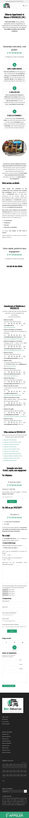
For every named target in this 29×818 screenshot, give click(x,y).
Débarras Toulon (5, 745)
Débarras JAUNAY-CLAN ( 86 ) (11, 458)
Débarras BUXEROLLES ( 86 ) (11, 444)
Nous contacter (5, 721)
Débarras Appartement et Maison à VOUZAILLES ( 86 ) (14, 16)
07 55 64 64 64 (19, 1)
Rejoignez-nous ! (21, 804)
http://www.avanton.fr (9, 327)
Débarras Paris (5, 734)
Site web (20, 668)
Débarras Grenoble (6, 752)
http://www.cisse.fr (11, 366)
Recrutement (5, 719)
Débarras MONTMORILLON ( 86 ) (12, 453)
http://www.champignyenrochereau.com (14, 339)
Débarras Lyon (5, 738)
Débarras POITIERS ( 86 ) (10, 440)
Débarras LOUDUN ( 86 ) (10, 446)
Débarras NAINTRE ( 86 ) (10, 460)
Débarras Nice (5, 747)
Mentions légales (6, 723)
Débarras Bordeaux (6, 741)
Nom (20, 659)
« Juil (3, 780)
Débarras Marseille (6, 736)
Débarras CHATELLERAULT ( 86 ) (12, 442)
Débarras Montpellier (6, 743)
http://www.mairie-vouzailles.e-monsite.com (15, 416)
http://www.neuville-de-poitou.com (12, 395)
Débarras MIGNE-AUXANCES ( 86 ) (13, 456)
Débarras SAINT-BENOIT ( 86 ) (12, 449)
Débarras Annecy (6, 750)
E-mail (21, 664)
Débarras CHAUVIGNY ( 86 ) (11, 451)
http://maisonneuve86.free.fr (11, 376)
